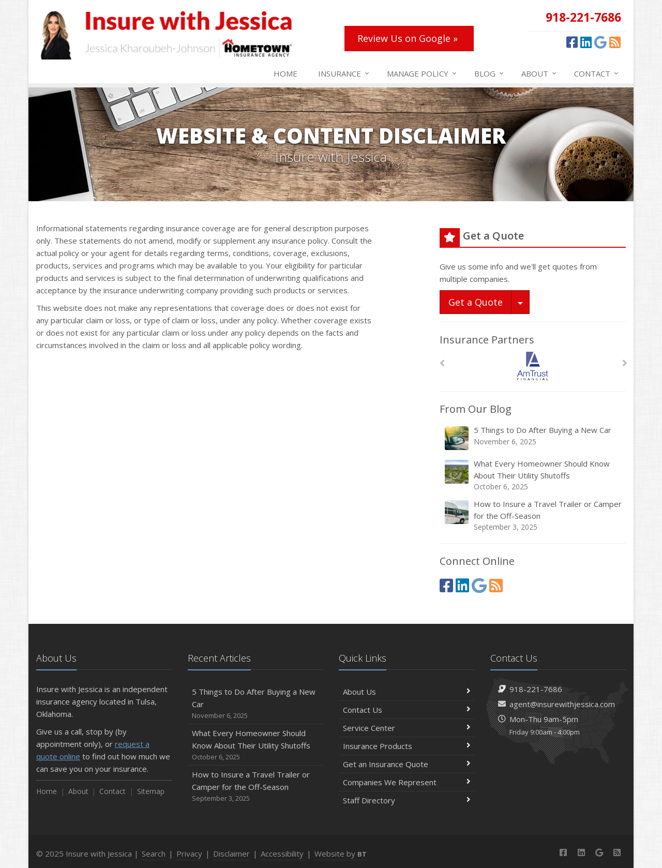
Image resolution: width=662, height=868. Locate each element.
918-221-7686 (535, 689)
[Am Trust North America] (533, 366)
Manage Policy (422, 73)
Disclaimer (231, 853)
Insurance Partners (487, 340)
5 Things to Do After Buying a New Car (533, 438)
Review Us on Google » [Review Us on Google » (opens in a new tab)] (407, 38)
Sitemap (150, 791)
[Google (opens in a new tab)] (600, 42)
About (539, 73)
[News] (615, 42)
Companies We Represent (407, 782)
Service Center (407, 728)
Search (154, 853)
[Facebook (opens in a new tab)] (572, 42)
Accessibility (282, 853)
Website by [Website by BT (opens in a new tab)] (340, 853)
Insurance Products (407, 746)
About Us (407, 691)
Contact (597, 73)
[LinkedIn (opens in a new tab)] (586, 42)
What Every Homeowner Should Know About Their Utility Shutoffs (533, 475)
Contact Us (407, 710)
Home (285, 73)
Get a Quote (475, 302)
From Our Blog (475, 409)
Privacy (189, 853)
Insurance (344, 73)
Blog (489, 73)
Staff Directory (407, 800)
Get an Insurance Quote (407, 764)
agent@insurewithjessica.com (562, 704)
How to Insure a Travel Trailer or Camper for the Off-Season (533, 515)
